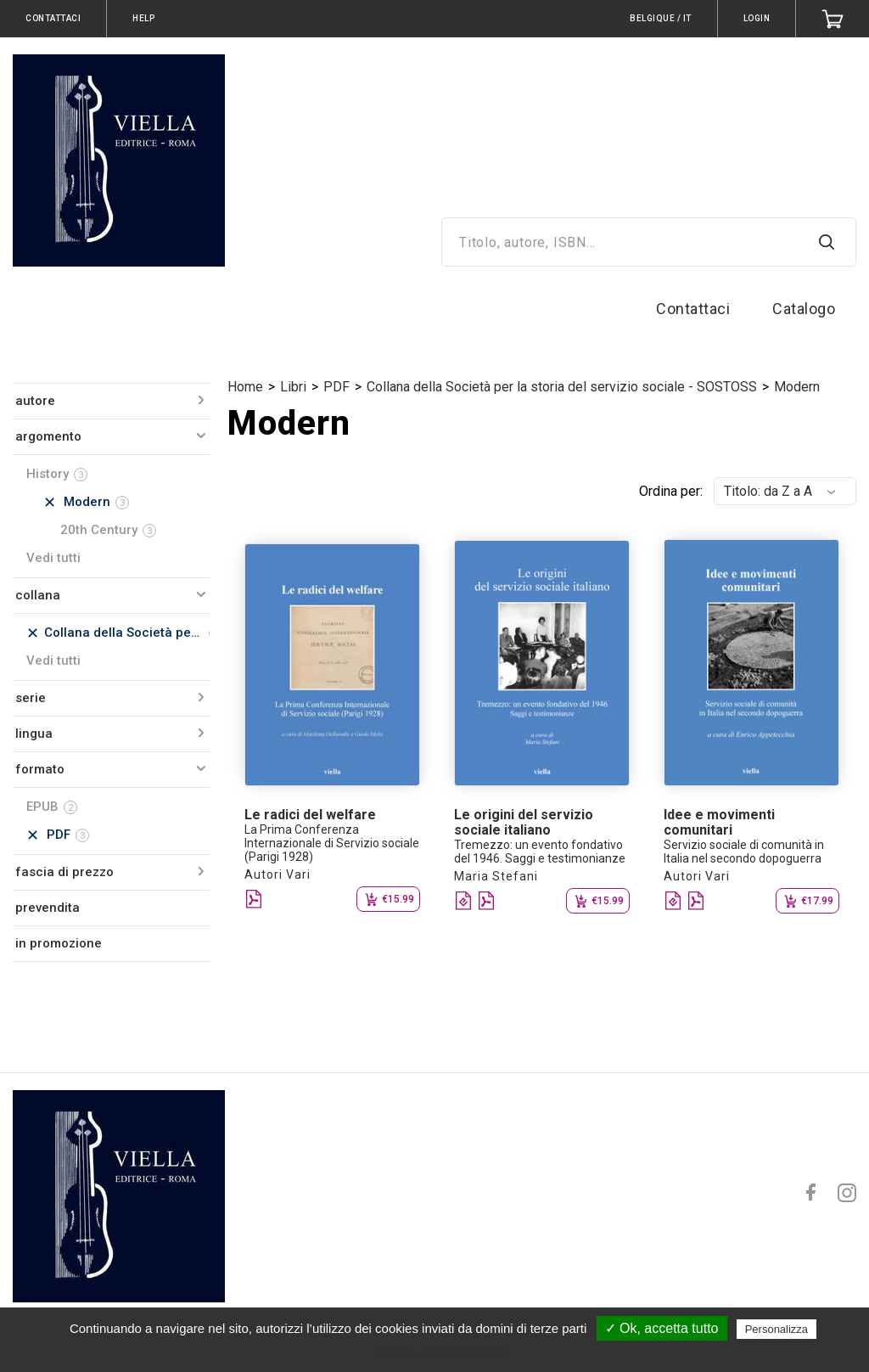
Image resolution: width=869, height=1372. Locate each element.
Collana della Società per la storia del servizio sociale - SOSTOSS (562, 387)
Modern (797, 387)
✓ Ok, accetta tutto (662, 1328)
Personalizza (776, 1329)
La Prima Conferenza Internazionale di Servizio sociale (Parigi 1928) (331, 843)
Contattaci (693, 309)
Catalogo (803, 309)
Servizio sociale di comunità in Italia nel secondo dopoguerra (744, 851)
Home (245, 387)
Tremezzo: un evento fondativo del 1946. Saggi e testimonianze (539, 851)
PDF (336, 387)
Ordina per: (671, 491)
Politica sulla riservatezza (442, 1352)
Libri (293, 387)
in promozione (58, 943)
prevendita (47, 907)
